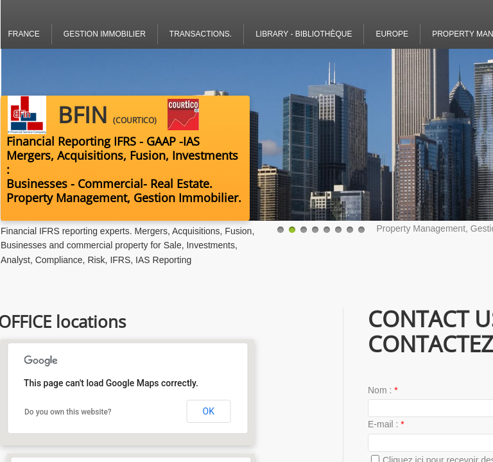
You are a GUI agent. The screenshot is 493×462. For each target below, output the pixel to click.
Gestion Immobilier (105, 34)
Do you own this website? (68, 411)
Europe (392, 34)
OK (208, 411)
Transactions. (200, 34)
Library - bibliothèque (303, 34)
